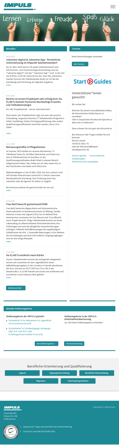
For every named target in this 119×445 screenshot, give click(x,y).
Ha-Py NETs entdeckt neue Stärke (25, 255)
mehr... (9, 85)
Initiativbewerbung (74, 344)
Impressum (97, 407)
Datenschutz (110, 407)
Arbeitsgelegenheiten (78, 381)
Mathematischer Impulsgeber (85, 162)
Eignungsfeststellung (60, 373)
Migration (40, 381)
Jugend (22, 373)
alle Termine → (80, 64)
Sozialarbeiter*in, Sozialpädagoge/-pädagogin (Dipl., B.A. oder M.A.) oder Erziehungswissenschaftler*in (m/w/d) (30, 331)
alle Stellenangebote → (46, 344)
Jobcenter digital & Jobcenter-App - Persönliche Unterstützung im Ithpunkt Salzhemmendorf (33, 61)
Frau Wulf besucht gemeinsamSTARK (27, 204)
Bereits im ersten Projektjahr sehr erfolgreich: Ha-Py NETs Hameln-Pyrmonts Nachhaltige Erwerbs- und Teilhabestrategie (34, 102)
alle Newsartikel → (16, 288)
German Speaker (79, 156)
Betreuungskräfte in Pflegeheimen (25, 147)
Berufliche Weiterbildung (96, 373)
